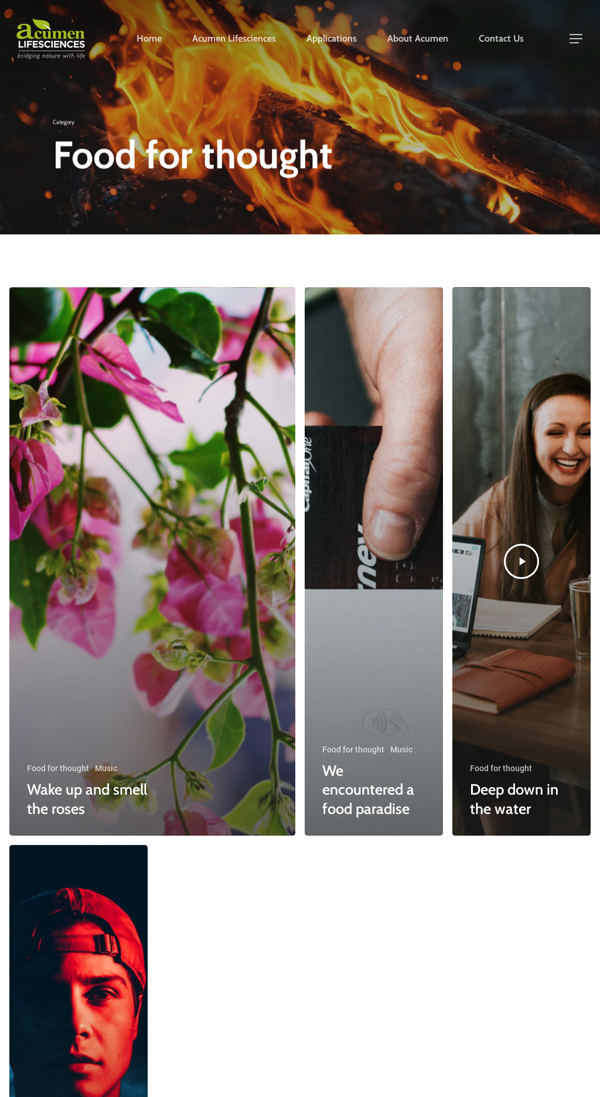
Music (106, 768)
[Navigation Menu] (577, 40)
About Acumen (417, 40)
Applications (331, 40)
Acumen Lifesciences (234, 40)
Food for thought (58, 768)
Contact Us (501, 40)
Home (149, 40)
